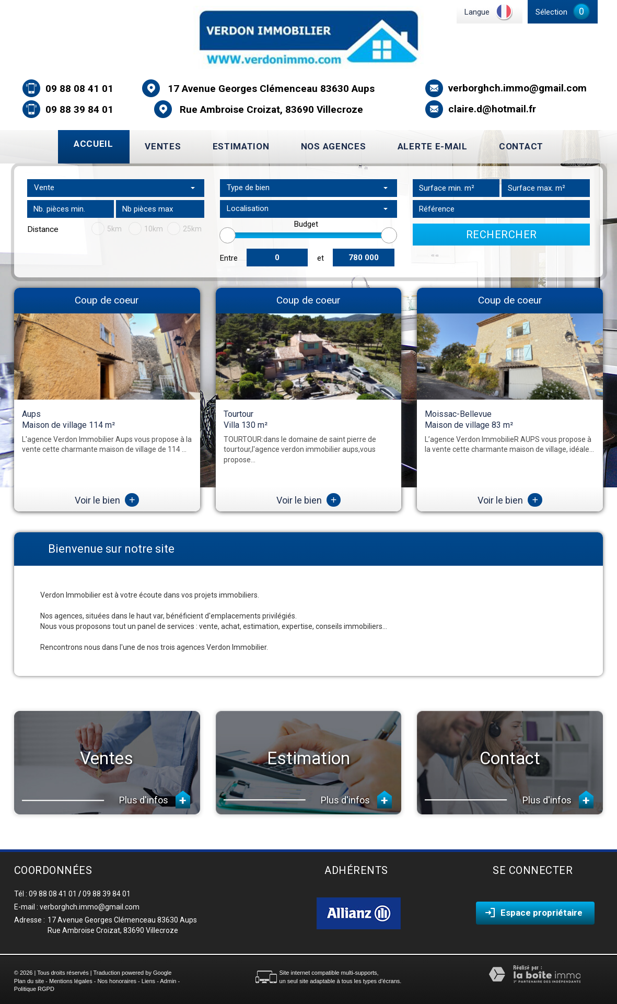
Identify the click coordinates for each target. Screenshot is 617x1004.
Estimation (241, 146)
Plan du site (29, 981)
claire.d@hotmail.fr (492, 109)
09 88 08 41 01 (79, 89)
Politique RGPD (34, 989)
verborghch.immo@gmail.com (517, 88)
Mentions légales (70, 981)
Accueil (93, 143)
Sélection (551, 12)
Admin (168, 981)
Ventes (163, 146)
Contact (521, 146)
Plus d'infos (154, 799)
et (320, 258)
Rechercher (501, 234)
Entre (229, 258)
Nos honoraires (116, 981)
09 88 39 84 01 (79, 109)
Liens (148, 981)
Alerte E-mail (433, 146)
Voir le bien (107, 500)
